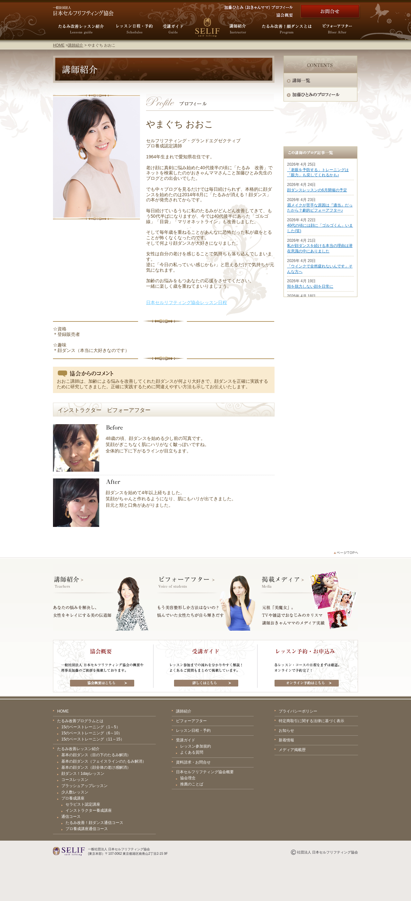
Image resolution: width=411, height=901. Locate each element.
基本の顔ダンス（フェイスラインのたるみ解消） (103, 761)
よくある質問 (191, 752)
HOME (59, 45)
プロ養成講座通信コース (87, 829)
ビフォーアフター (191, 721)
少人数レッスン (74, 792)
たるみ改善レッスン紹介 (78, 749)
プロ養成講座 (72, 798)
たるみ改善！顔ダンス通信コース (94, 822)
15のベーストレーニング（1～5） (90, 727)
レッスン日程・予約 (193, 730)
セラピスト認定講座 (83, 804)
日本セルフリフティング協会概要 (205, 772)
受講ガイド (185, 740)
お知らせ (286, 730)
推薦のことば (191, 784)
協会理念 (188, 778)
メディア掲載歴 (292, 750)
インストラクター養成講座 (89, 810)
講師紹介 (75, 45)
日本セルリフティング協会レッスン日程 (186, 302)
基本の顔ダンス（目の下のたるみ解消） (96, 755)
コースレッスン (74, 779)
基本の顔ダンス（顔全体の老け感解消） (96, 767)
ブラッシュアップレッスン (84, 785)
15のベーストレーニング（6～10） (91, 733)
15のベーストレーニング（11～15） (92, 739)
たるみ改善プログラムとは (80, 721)
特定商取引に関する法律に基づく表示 (311, 721)
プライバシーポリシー (298, 711)
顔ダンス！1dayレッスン (82, 773)
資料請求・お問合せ (193, 762)
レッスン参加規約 (195, 746)
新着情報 (286, 740)
